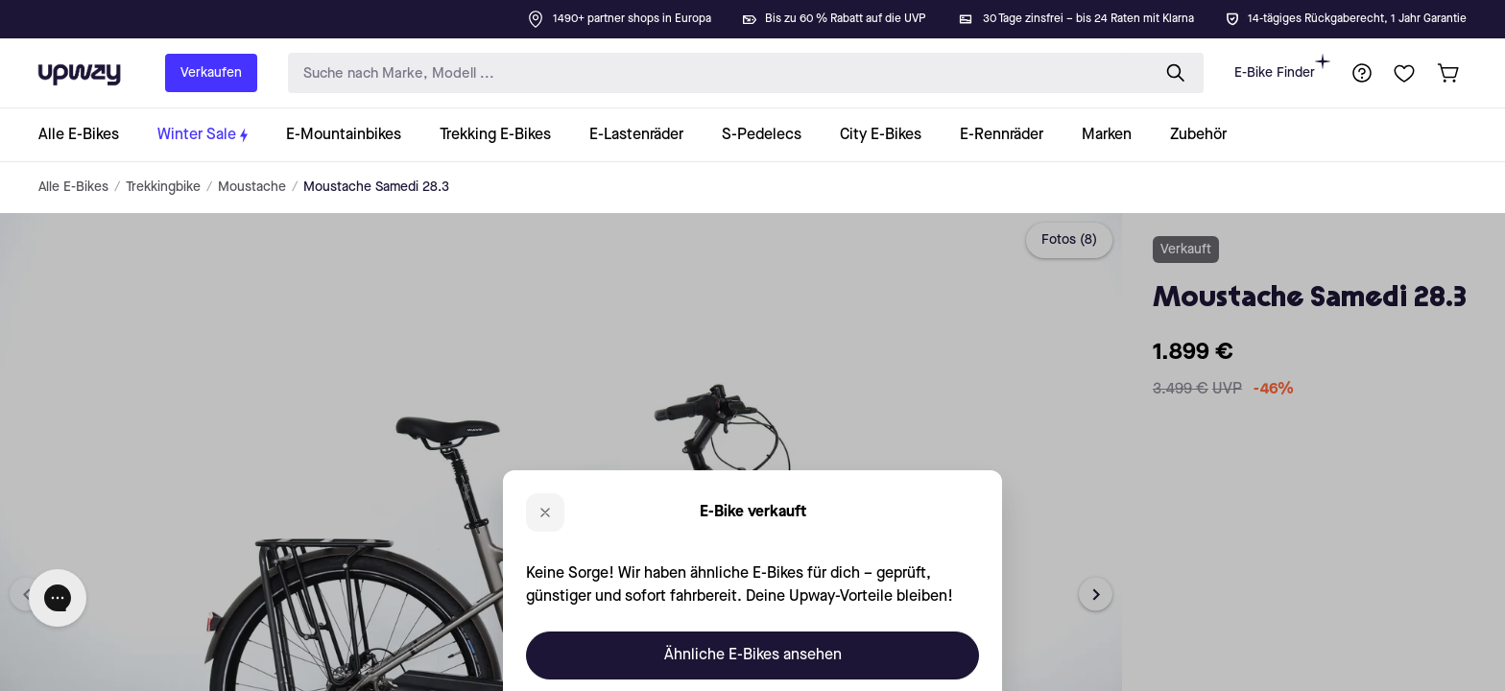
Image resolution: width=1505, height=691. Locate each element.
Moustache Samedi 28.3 (376, 187)
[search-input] (715, 73)
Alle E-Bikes (73, 187)
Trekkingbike (163, 187)
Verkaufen (211, 73)
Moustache (252, 187)
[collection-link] (88, 134)
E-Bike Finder (1282, 67)
